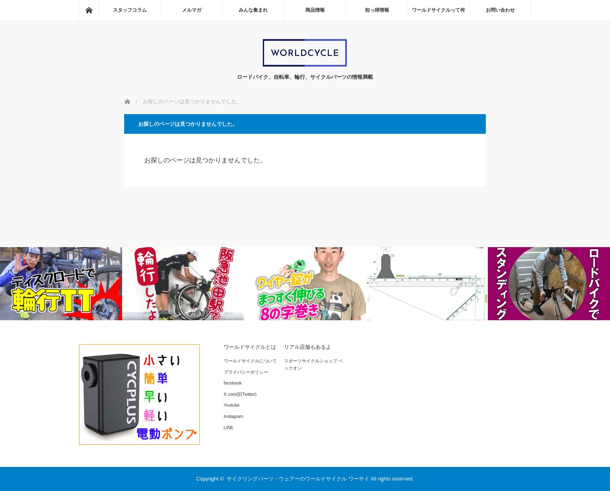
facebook (233, 383)
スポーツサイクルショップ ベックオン (313, 364)
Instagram (234, 416)
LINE (228, 427)
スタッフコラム (130, 10)
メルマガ (191, 10)
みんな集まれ (253, 10)
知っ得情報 (377, 10)
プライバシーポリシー (246, 372)
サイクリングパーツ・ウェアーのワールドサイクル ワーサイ (298, 479)
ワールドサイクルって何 (438, 10)
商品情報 (315, 10)
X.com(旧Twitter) (240, 394)
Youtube (232, 405)
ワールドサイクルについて (250, 360)
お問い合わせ (500, 10)
